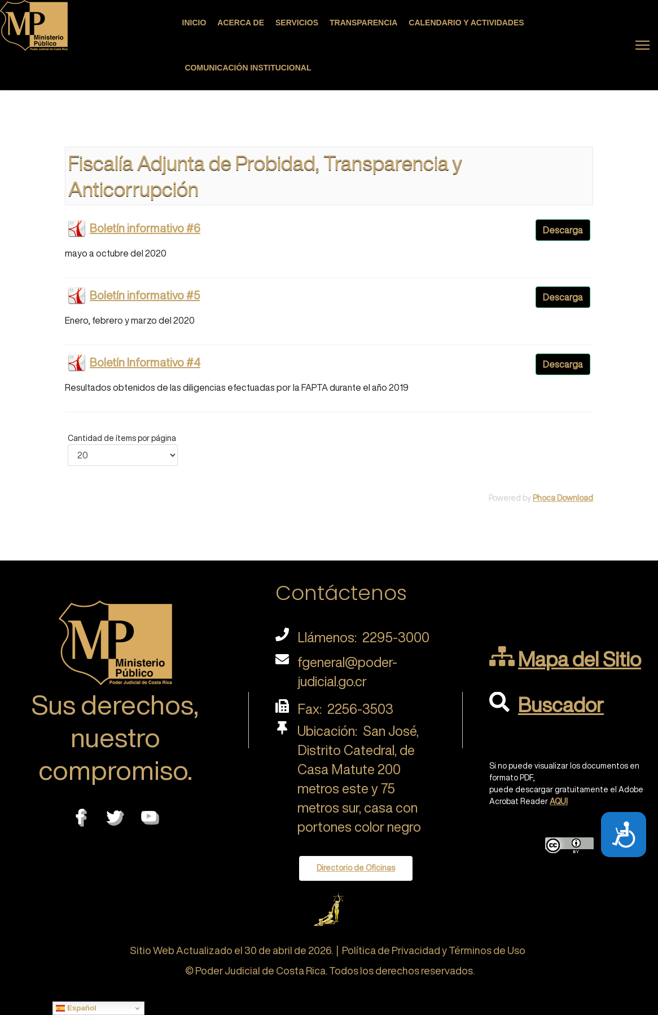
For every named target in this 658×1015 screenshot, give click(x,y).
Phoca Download (563, 498)
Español (76, 1008)
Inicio (194, 22)
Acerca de (240, 22)
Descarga (563, 230)
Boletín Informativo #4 (145, 362)
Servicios (296, 22)
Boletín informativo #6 (145, 228)
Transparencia (363, 22)
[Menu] (642, 45)
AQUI (559, 801)
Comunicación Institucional (248, 67)
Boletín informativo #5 (145, 295)
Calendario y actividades (466, 22)
